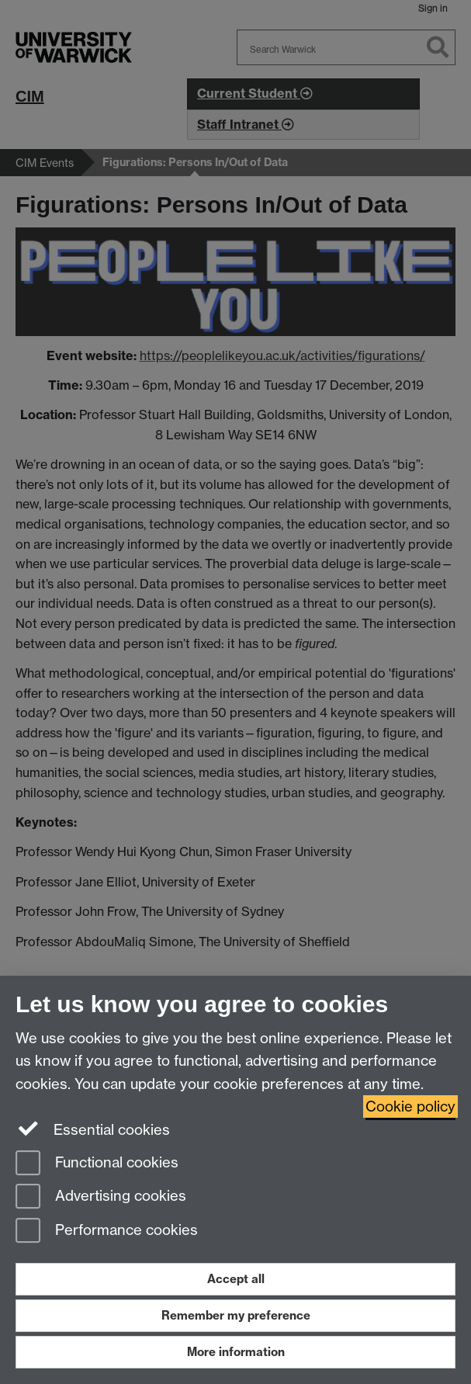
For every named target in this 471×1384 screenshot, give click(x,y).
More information (236, 1351)
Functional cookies (97, 1164)
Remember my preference (235, 1315)
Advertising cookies (101, 1197)
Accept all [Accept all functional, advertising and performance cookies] (236, 1278)
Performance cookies (107, 1231)
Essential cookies (93, 1129)
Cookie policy (410, 1106)
